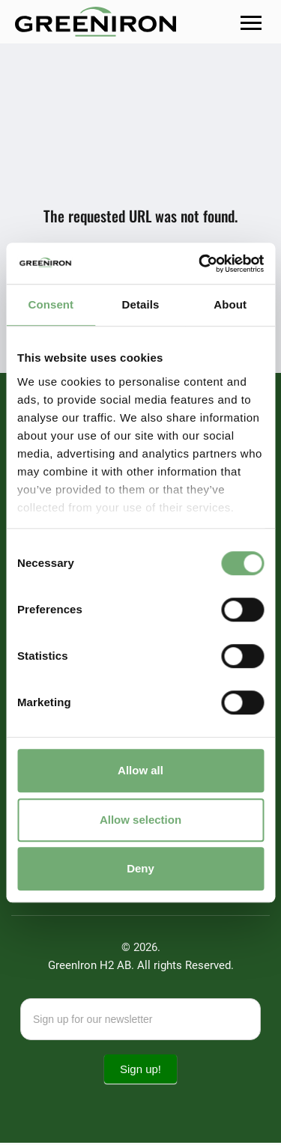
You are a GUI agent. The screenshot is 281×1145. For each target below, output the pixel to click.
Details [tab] (141, 304)
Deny (140, 868)
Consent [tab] (50, 304)
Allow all (140, 770)
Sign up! (140, 1071)
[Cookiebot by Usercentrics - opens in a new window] (200, 263)
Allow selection (140, 819)
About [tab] (230, 304)
